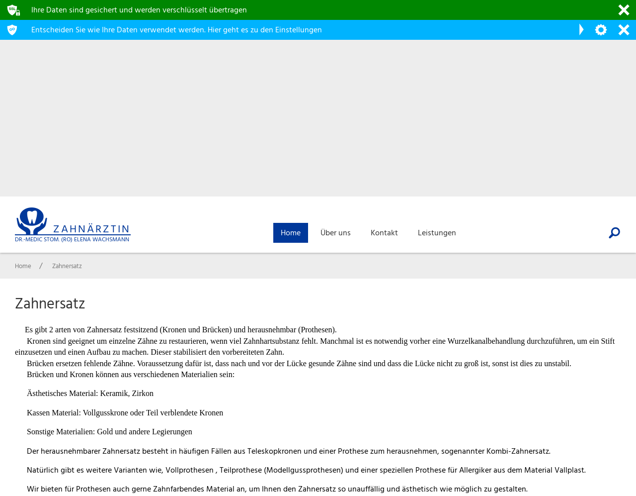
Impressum (596, 441)
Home (587, 400)
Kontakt (591, 427)
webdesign (594, 489)
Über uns (592, 413)
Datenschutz (599, 455)
